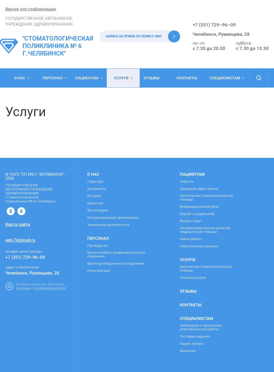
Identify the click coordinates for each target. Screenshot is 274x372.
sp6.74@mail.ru (20, 240)
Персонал (53, 78)
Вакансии (95, 203)
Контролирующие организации (113, 218)
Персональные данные (199, 246)
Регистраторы (98, 271)
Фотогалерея (97, 210)
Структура (95, 181)
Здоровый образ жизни (199, 189)
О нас (19, 78)
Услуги (121, 78)
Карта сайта (17, 224)
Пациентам (86, 78)
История (94, 196)
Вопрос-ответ (190, 221)
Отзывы (151, 78)
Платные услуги (193, 278)
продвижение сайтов (50, 288)
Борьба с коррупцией (197, 214)
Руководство (97, 246)
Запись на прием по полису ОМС (133, 36)
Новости (186, 181)
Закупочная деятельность (108, 225)
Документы (96, 189)
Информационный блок (199, 207)
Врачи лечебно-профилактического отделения (116, 254)
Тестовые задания (195, 336)
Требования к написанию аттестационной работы (201, 327)
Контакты (187, 78)
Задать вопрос (192, 344)
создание (23, 288)
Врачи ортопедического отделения (115, 263)
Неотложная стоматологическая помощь (206, 197)
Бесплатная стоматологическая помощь (206, 268)
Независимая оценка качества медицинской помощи (205, 230)
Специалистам (225, 78)
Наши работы (191, 239)
